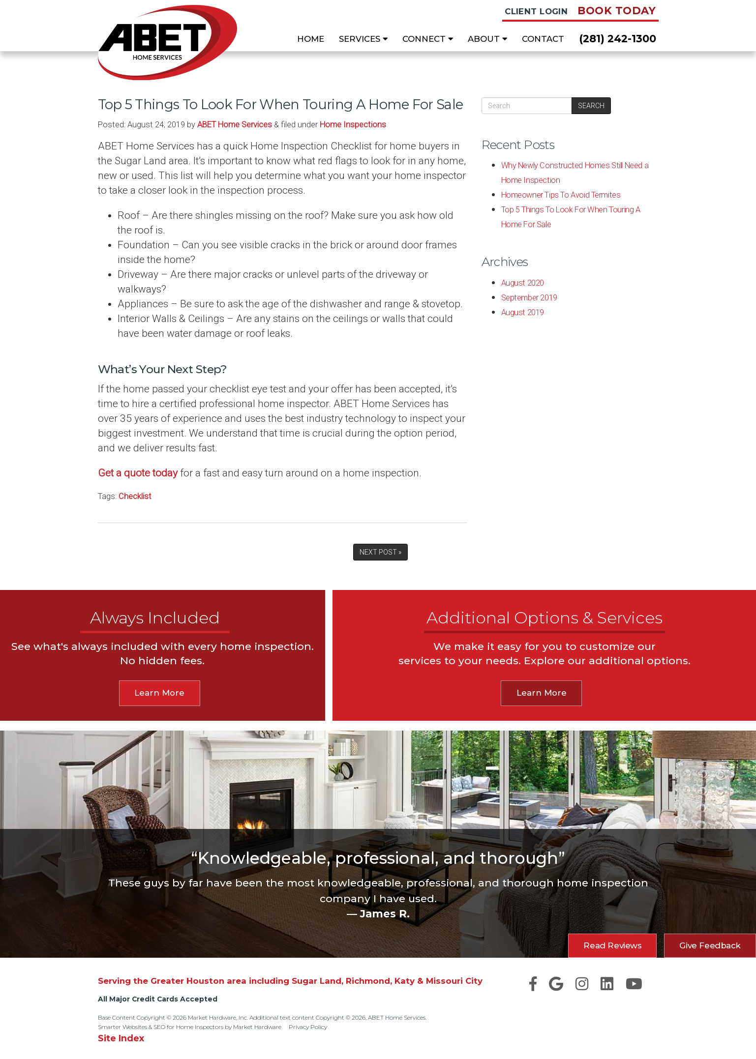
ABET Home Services (234, 124)
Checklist (135, 496)
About (487, 39)
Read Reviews (612, 945)
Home (310, 39)
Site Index (121, 1038)
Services (363, 39)
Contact (543, 39)
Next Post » (380, 552)
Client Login (536, 11)
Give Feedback (710, 945)
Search (591, 106)
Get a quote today (138, 473)
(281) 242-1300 (617, 38)
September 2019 (529, 297)
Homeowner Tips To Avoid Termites (561, 195)
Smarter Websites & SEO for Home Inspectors (160, 1026)
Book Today (616, 10)
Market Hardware (257, 1026)
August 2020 (522, 283)
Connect (427, 39)
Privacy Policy (308, 1026)
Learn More (159, 693)
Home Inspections (353, 124)
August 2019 (522, 312)
